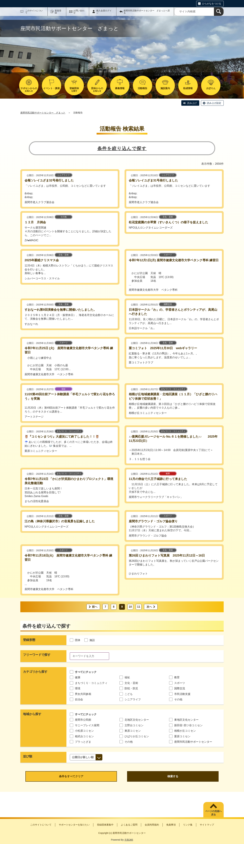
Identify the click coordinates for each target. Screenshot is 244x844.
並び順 (27, 756)
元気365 (128, 839)
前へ (94, 606)
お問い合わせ (78, 11)
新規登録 (58, 11)
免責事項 (171, 824)
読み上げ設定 (214, 103)
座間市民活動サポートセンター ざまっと (42, 112)
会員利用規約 (152, 824)
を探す (74, 89)
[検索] (219, 11)
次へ (149, 606)
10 (130, 606)
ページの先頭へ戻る (213, 813)
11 (138, 606)
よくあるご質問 (129, 824)
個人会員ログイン (104, 11)
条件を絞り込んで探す (122, 148)
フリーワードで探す (36, 654)
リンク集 (187, 824)
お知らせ (28, 89)
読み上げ (192, 103)
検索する (172, 776)
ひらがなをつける (211, 3)
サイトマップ (207, 824)
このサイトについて (34, 11)
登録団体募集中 (105, 824)
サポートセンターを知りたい (74, 824)
